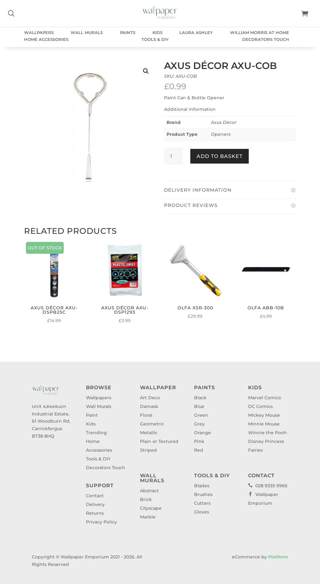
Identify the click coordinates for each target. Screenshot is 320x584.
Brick (146, 499)
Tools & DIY (155, 39)
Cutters (202, 503)
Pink (199, 441)
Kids (157, 32)
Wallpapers (39, 32)
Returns (95, 513)
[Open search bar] (11, 13)
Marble (148, 517)
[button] (146, 71)
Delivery (95, 504)
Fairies (255, 450)
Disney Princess (266, 441)
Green (201, 415)
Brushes (203, 494)
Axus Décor (224, 122)
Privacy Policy (101, 522)
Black (200, 397)
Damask (149, 406)
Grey (199, 424)
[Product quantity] (173, 156)
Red (198, 450)
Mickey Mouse (264, 415)
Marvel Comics (264, 397)
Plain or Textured (159, 441)
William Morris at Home (259, 32)
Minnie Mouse (264, 424)
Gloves (201, 512)
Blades (201, 485)
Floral (146, 415)
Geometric (152, 424)
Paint (92, 415)
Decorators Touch (265, 39)
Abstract (149, 490)
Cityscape (151, 508)
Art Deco (150, 397)
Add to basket (219, 156)
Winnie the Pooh (267, 432)
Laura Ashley (196, 32)
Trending (96, 432)
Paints (127, 32)
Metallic (149, 432)
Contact (95, 495)
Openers (221, 134)
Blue (199, 406)
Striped (148, 450)
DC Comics (260, 406)
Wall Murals (87, 32)
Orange (202, 432)
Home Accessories (46, 39)
